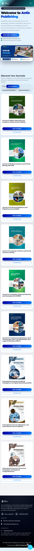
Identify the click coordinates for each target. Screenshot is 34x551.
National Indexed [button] (24, 90)
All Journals (12, 86)
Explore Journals (10, 35)
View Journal (17, 128)
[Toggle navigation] (30, 3)
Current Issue (17, 132)
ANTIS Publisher (21, 545)
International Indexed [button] (9, 90)
